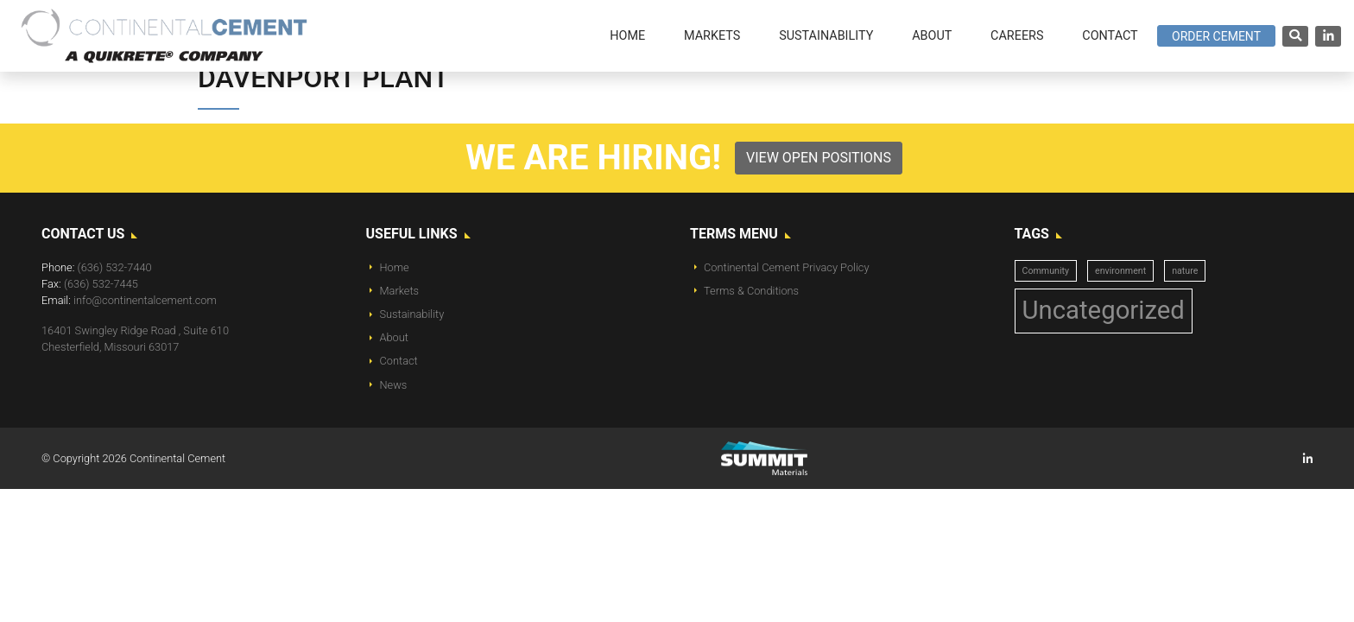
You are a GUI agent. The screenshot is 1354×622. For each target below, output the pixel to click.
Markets (400, 290)
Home (394, 267)
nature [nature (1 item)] (1185, 270)
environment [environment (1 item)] (1120, 270)
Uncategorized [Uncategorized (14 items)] (1103, 310)
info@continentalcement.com (145, 300)
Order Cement (1216, 36)
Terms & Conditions (751, 290)
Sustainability (412, 314)
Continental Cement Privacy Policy (787, 267)
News (394, 384)
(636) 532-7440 (115, 267)
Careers (1016, 36)
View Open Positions (818, 157)
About (394, 337)
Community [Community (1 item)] (1046, 270)
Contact (399, 360)
